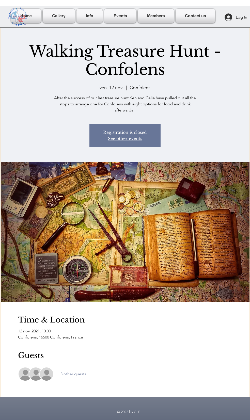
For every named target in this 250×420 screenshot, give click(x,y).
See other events (125, 138)
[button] (89, 16)
